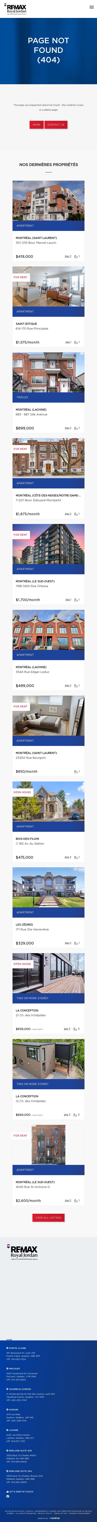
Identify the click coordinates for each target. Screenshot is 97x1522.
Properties (12, 1345)
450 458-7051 (18, 1421)
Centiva (54, 1518)
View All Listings (48, 1218)
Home (36, 125)
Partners (11, 1362)
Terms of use (60, 1513)
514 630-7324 (18, 1359)
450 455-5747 (19, 1400)
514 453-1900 (18, 1380)
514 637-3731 (18, 1441)
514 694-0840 (19, 1482)
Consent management (80, 1513)
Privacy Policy (45, 1513)
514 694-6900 (19, 1462)
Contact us (56, 125)
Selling (10, 1383)
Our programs (14, 1367)
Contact (11, 1405)
